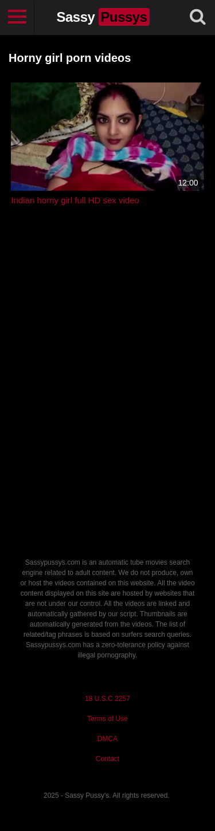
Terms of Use (107, 719)
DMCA (107, 739)
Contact (107, 759)
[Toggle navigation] (17, 17)
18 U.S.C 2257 (107, 699)
